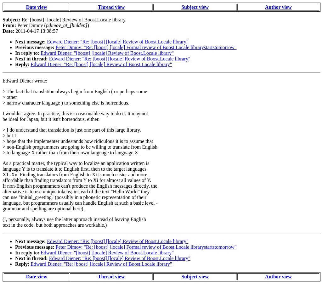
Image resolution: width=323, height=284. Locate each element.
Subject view (195, 7)
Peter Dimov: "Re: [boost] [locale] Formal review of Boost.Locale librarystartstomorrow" (146, 47)
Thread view (111, 7)
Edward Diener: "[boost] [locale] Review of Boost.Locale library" (107, 53)
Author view (278, 7)
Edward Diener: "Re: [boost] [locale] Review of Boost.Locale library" (117, 41)
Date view (36, 7)
